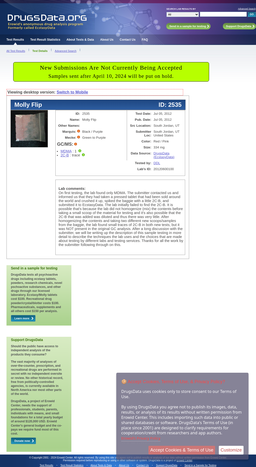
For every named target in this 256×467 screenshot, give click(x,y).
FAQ (145, 39)
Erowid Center (184, 460)
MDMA (66, 151)
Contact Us (127, 39)
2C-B (65, 155)
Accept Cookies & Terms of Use (181, 450)
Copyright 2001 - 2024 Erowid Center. (52, 457)
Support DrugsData (166, 465)
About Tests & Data (80, 39)
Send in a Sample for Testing (200, 465)
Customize (231, 450)
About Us (106, 39)
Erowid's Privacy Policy (140, 438)
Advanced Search (247, 8)
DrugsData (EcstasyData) (163, 155)
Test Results (15, 39)
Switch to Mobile (72, 92)
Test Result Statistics (45, 39)
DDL (156, 163)
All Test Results (15, 50)
